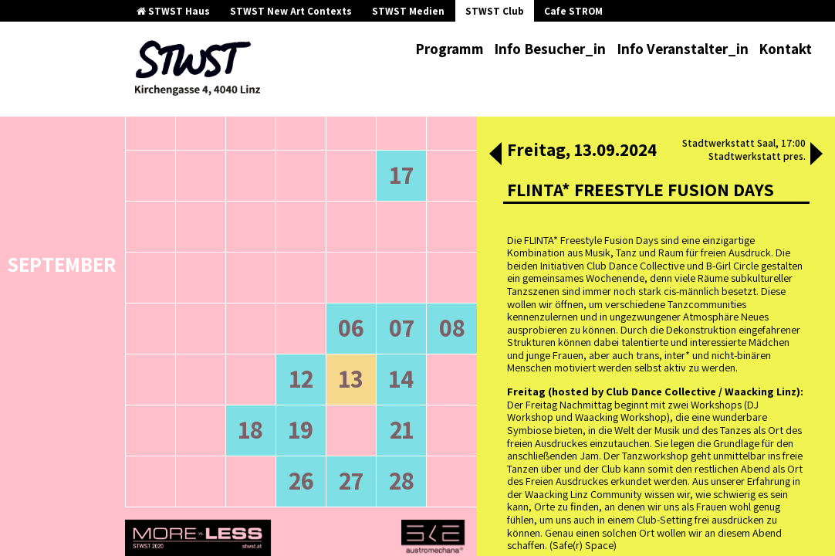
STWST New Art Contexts (291, 11)
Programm (449, 49)
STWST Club (494, 11)
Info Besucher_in (550, 49)
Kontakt (785, 49)
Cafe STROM (573, 11)
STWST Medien (408, 11)
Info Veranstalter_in (683, 49)
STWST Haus (173, 11)
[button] (495, 155)
